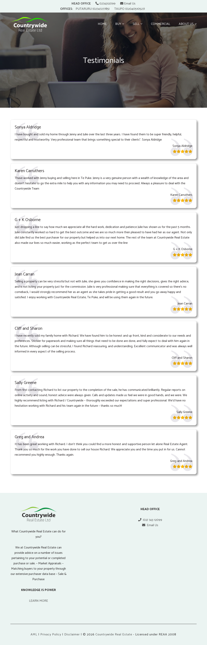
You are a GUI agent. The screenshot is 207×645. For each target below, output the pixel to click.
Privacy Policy (50, 634)
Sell (136, 24)
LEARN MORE (38, 600)
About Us (186, 24)
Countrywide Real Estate (113, 634)
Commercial (160, 24)
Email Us (127, 3)
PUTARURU (84, 9)
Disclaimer (72, 634)
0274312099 (105, 3)
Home (102, 24)
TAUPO (119, 9)
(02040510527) (135, 9)
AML (34, 634)
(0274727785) (101, 9)
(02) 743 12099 (150, 520)
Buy (118, 24)
